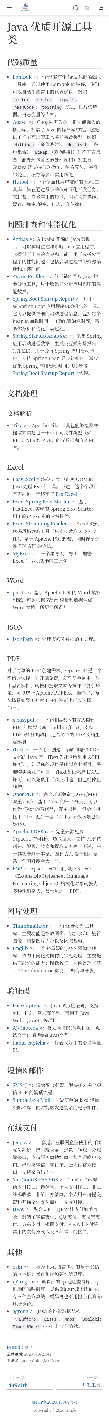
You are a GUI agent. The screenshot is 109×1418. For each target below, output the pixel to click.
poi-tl (18, 592)
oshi (17, 1266)
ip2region (23, 1281)
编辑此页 (17, 1347)
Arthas (20, 239)
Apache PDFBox (30, 831)
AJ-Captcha (25, 1027)
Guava (19, 122)
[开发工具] (79, 1381)
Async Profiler (28, 276)
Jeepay (20, 1142)
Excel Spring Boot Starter (41, 501)
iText (18, 749)
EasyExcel (23, 479)
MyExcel (22, 553)
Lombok (21, 77)
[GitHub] (76, 7)
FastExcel (66, 494)
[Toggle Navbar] (100, 7)
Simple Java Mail (31, 1100)
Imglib (20, 948)
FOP (17, 868)
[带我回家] (27, 7)
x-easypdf (23, 719)
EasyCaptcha (27, 1005)
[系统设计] (29, 1381)
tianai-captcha (28, 1042)
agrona (20, 1311)
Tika (17, 425)
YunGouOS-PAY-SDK (35, 1179)
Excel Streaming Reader (39, 523)
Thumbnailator (30, 925)
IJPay (18, 1209)
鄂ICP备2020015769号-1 (54, 1402)
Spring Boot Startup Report (43, 298)
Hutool (20, 181)
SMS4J (19, 1085)
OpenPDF (23, 794)
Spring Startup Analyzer (39, 335)
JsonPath (22, 639)
